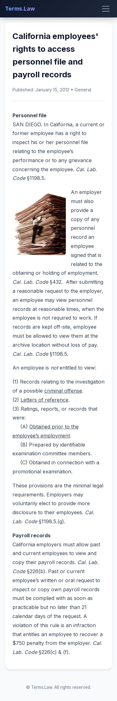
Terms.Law (20, 8)
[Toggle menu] (106, 9)
